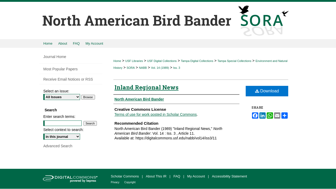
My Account (196, 176)
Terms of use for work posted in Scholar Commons (155, 114)
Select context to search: (63, 130)
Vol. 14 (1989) (160, 67)
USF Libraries (134, 60)
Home (117, 60)
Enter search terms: (59, 116)
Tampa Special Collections (234, 60)
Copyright (130, 182)
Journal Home (54, 57)
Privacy (115, 182)
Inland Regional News (146, 87)
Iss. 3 (176, 67)
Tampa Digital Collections (197, 60)
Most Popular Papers (60, 69)
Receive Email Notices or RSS (68, 79)
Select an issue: (56, 91)
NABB (143, 67)
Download (267, 91)
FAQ (177, 176)
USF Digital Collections (162, 60)
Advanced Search (57, 146)
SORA (131, 67)
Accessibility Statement (229, 176)
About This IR (156, 176)
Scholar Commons (125, 176)
